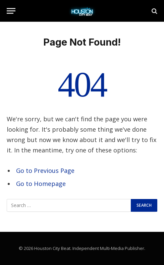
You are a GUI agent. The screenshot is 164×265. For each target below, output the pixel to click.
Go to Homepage (41, 184)
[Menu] (11, 10)
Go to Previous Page (45, 171)
